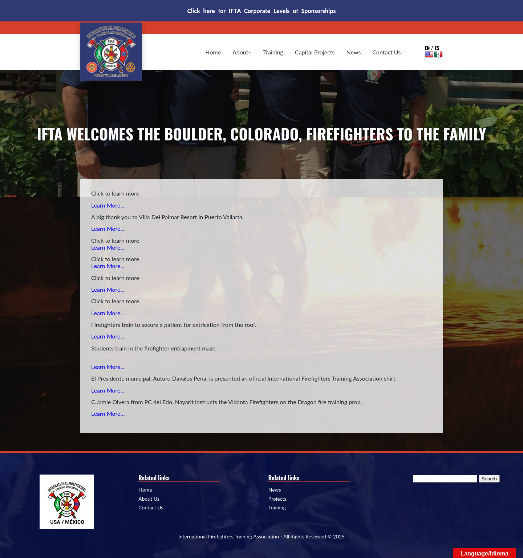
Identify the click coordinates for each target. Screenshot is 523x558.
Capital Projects (315, 52)
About (240, 52)
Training (273, 52)
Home (213, 52)
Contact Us (386, 52)
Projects (277, 499)
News (353, 52)
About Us (148, 499)
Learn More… (108, 205)
